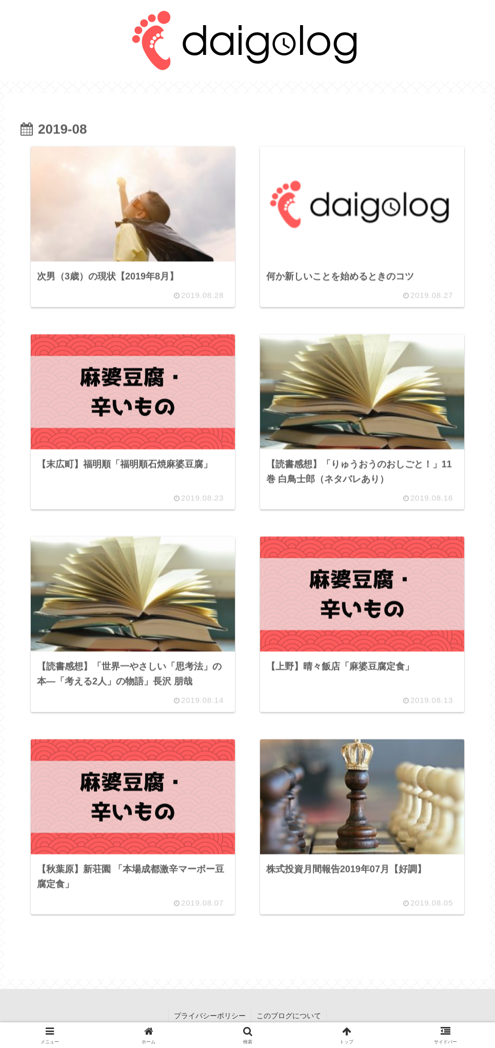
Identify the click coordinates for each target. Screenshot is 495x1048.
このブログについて (288, 1016)
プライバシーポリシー (210, 1016)
